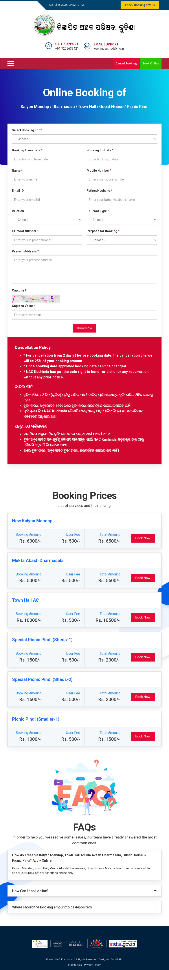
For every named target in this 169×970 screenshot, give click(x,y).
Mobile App (75, 964)
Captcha (19, 290)
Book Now (84, 328)
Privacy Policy (92, 964)
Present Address (25, 251)
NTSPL (119, 959)
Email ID (18, 190)
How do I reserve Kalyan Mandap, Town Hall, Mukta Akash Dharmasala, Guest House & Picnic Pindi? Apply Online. (79, 858)
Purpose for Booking (103, 231)
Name (17, 170)
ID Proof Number (25, 231)
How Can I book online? (30, 891)
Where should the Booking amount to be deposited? (52, 907)
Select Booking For (27, 130)
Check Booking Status (140, 5)
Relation (18, 211)
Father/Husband (99, 190)
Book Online (150, 63)
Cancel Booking (126, 63)
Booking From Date (27, 150)
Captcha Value (23, 306)
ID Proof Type (98, 211)
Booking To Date (100, 150)
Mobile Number (99, 170)
